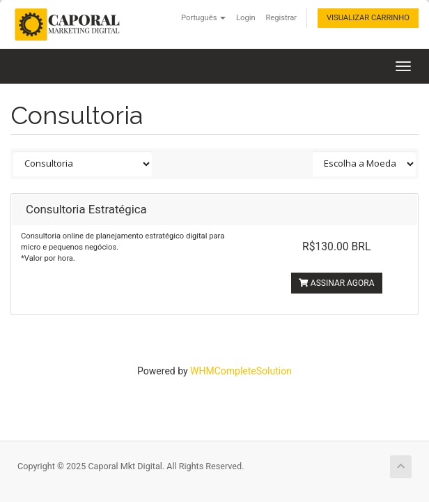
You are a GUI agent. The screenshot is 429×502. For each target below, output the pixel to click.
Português (203, 17)
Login (246, 17)
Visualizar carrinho (368, 17)
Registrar (281, 17)
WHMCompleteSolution (241, 370)
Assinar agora (337, 283)
